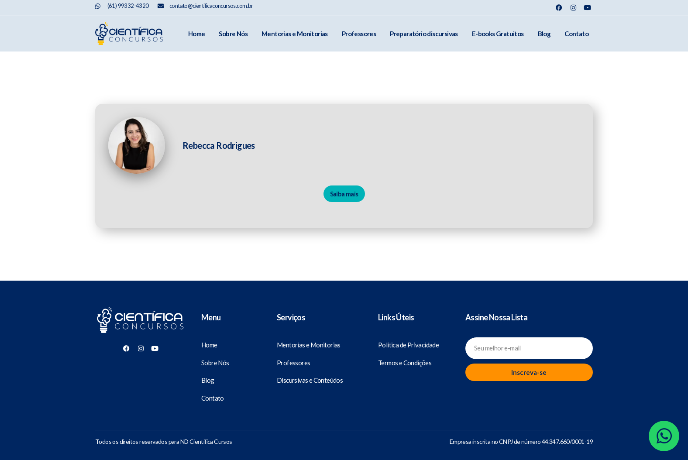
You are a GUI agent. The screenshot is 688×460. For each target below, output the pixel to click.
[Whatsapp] (664, 436)
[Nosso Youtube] (587, 7)
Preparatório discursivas (424, 34)
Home (196, 34)
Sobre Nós (233, 34)
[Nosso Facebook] (559, 7)
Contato (576, 34)
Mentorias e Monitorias (294, 34)
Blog (544, 34)
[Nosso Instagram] (573, 7)
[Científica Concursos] (140, 320)
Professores (359, 34)
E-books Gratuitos (498, 34)
